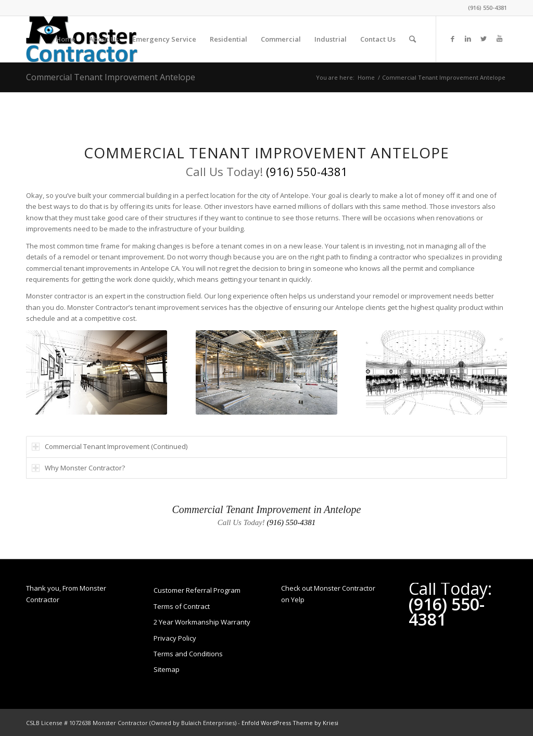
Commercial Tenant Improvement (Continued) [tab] (109, 446)
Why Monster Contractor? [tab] (78, 467)
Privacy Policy (175, 638)
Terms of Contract (182, 606)
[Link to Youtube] (499, 38)
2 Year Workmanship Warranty (202, 622)
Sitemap (167, 669)
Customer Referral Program (197, 590)
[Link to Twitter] (483, 38)
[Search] (412, 39)
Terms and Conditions (188, 653)
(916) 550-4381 (487, 7)
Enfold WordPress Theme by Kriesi (290, 723)
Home (366, 77)
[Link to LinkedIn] (468, 38)
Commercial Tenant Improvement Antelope (110, 77)
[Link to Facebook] (452, 38)
